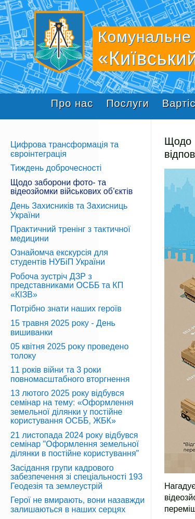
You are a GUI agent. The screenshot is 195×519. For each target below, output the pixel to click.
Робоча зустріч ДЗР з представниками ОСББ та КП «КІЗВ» (66, 285)
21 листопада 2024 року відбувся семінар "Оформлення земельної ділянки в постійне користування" (74, 444)
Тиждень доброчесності (55, 167)
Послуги (127, 103)
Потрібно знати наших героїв (66, 308)
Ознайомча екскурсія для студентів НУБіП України (59, 257)
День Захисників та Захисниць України (68, 210)
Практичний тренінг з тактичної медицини (70, 234)
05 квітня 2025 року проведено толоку (69, 351)
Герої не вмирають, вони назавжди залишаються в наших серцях (77, 505)
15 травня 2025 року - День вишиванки (62, 328)
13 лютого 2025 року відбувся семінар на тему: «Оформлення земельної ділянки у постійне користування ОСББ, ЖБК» (72, 407)
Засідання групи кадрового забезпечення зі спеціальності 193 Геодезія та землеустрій (76, 476)
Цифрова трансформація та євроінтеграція (64, 149)
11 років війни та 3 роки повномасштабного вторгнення (69, 374)
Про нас (72, 103)
